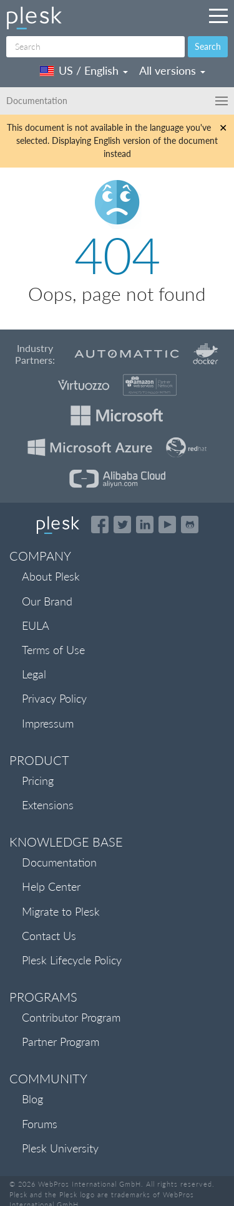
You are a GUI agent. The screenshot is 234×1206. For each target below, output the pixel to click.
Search (208, 46)
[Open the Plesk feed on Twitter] (122, 524)
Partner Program (60, 1041)
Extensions (48, 805)
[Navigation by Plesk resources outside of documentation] (218, 15)
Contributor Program (71, 1017)
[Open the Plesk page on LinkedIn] (145, 524)
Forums (39, 1124)
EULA (35, 625)
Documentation (59, 862)
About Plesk (51, 576)
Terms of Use (53, 650)
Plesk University (60, 1148)
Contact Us (49, 935)
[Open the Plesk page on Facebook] (100, 524)
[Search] (95, 46)
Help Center (51, 886)
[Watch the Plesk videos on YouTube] (167, 524)
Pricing (38, 780)
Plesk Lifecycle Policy (72, 960)
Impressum (48, 723)
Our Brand (47, 601)
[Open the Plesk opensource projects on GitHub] (189, 524)
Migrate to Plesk (61, 911)
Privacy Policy (54, 698)
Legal (34, 674)
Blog (32, 1099)
